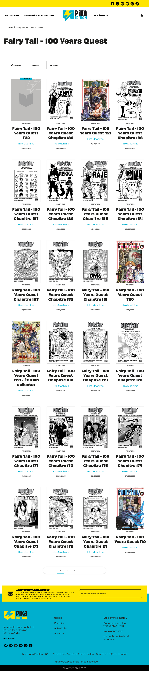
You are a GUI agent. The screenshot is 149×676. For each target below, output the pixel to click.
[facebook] (112, 3)
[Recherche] (142, 15)
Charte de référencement (111, 653)
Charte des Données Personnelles (73, 653)
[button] (17, 65)
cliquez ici (47, 598)
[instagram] (117, 3)
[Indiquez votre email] (107, 593)
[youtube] (127, 3)
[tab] (12, 15)
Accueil (9, 27)
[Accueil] (74, 16)
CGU (47, 653)
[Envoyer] (138, 593)
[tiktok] (137, 3)
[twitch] (132, 3)
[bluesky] (122, 3)
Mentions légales (32, 653)
